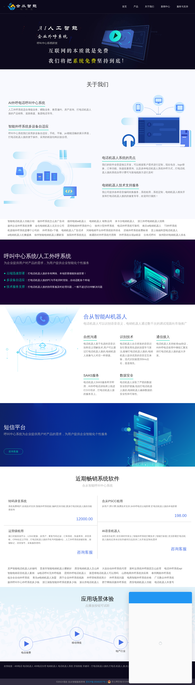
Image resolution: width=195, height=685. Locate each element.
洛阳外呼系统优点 (76, 235)
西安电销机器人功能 (140, 582)
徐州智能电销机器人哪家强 (49, 235)
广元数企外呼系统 (164, 577)
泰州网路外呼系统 (161, 573)
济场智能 (78, 666)
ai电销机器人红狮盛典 (19, 235)
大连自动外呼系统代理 (114, 568)
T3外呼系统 (170, 225)
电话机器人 (28, 666)
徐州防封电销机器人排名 (172, 235)
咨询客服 (13, 451)
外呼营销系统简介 (96, 577)
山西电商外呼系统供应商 (135, 573)
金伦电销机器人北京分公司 (49, 225)
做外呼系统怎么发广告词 (50, 221)
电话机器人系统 (65, 666)
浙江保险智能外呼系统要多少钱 (59, 582)
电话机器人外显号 (164, 582)
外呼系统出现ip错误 (129, 235)
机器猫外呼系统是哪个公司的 (23, 230)
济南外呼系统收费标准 (136, 230)
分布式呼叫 (150, 235)
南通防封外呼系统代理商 (102, 235)
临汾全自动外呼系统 (19, 577)
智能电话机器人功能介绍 (21, 221)
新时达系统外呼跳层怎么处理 (145, 568)
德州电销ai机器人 (76, 221)
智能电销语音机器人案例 (21, 573)
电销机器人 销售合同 (100, 221)
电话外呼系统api (173, 568)
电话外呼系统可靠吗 (128, 225)
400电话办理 (40, 666)
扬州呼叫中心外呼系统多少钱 (23, 582)
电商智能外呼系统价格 (139, 577)
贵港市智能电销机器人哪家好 (56, 568)
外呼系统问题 (116, 577)
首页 (124, 6)
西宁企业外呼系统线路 (71, 577)
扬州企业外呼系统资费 (20, 225)
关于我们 (149, 6)
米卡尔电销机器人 (125, 221)
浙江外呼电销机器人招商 (151, 221)
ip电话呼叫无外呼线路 (49, 573)
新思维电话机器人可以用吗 (104, 573)
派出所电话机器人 (89, 582)
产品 (136, 6)
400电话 (18, 666)
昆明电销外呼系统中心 (79, 225)
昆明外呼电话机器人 (75, 573)
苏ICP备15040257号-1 (96, 682)
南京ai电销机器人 (151, 225)
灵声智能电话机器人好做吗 (22, 568)
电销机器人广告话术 (72, 230)
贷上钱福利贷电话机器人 (164, 230)
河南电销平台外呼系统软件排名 (103, 230)
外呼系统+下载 (50, 230)
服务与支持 (182, 6)
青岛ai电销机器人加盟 (44, 577)
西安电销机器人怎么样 (87, 568)
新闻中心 (165, 6)
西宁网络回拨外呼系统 (114, 582)
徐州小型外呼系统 (104, 225)
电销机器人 (52, 666)
